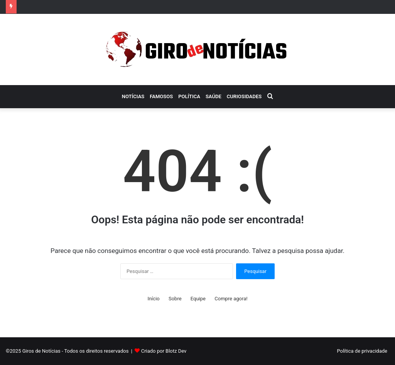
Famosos (161, 96)
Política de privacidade (362, 351)
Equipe (198, 298)
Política (189, 96)
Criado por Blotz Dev (164, 351)
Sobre (175, 298)
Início (153, 298)
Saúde (213, 96)
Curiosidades (244, 96)
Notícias (133, 96)
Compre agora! (230, 298)
